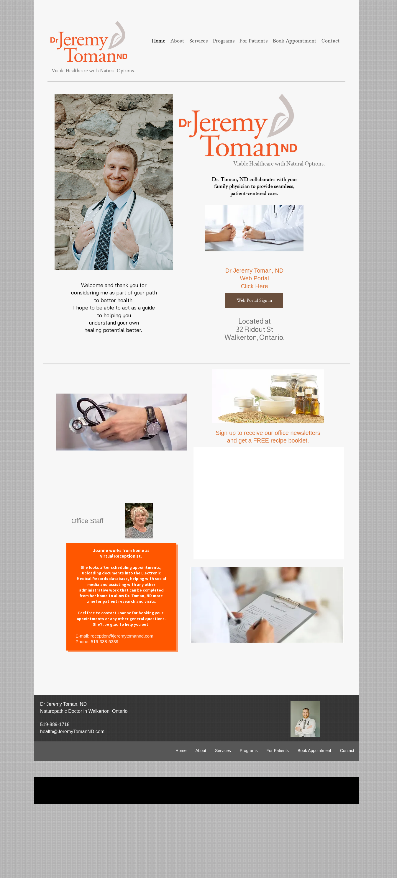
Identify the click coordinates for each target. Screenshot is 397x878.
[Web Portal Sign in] (254, 300)
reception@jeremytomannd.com (122, 635)
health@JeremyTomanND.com (72, 731)
